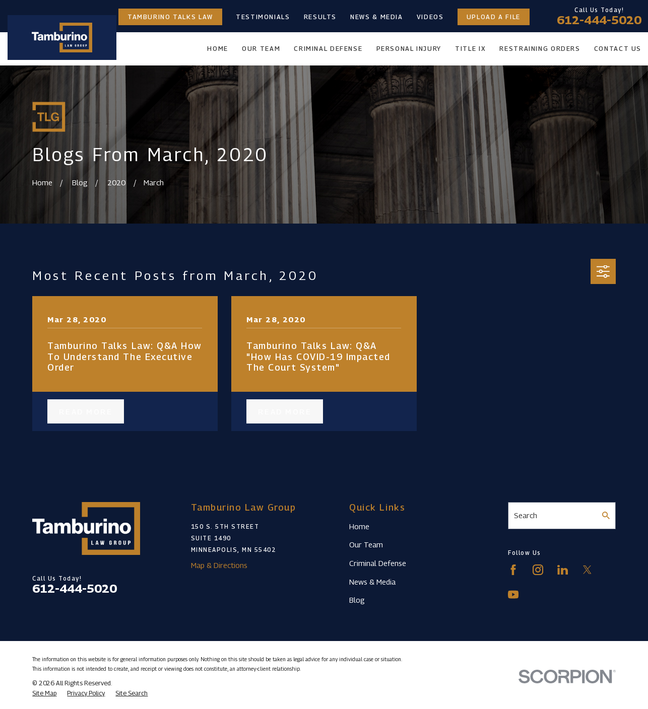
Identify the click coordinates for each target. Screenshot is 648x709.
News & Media (376, 17)
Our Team (366, 544)
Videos (430, 17)
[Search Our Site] (606, 515)
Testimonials (263, 17)
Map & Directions (219, 565)
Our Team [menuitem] (261, 48)
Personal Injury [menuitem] (408, 48)
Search (525, 515)
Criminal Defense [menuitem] (328, 48)
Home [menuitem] (217, 48)
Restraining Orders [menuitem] (539, 48)
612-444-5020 (599, 20)
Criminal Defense (377, 563)
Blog (357, 599)
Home (359, 526)
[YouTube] (513, 594)
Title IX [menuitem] (470, 48)
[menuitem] (44, 693)
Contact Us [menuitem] (617, 48)
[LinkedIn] (562, 569)
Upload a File (494, 17)
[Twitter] (587, 569)
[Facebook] (513, 569)
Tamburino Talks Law (170, 17)
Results (320, 17)
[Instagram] (538, 569)
